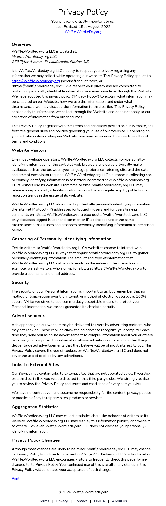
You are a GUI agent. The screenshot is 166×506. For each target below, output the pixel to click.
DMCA (99, 501)
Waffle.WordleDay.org (83, 31)
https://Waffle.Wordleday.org (36, 81)
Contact (81, 501)
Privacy (62, 501)
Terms (44, 501)
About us (119, 501)
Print (15, 478)
